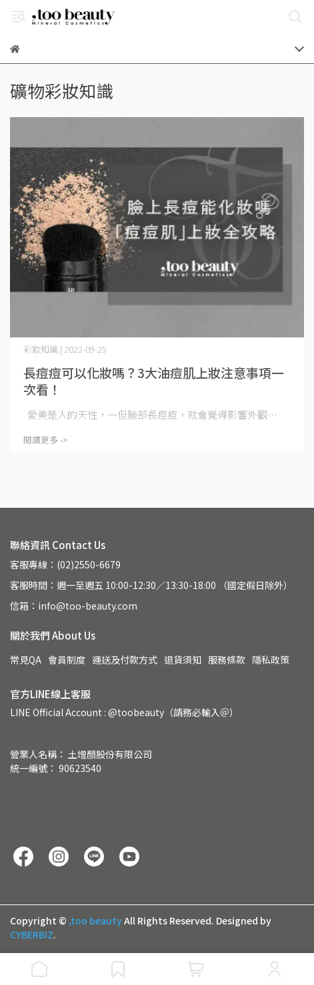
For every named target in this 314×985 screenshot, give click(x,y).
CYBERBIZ (31, 934)
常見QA (25, 659)
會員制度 (66, 659)
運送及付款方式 (124, 659)
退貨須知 (182, 659)
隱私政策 (270, 659)
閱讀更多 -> (45, 439)
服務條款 (226, 659)
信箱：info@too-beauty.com (73, 605)
